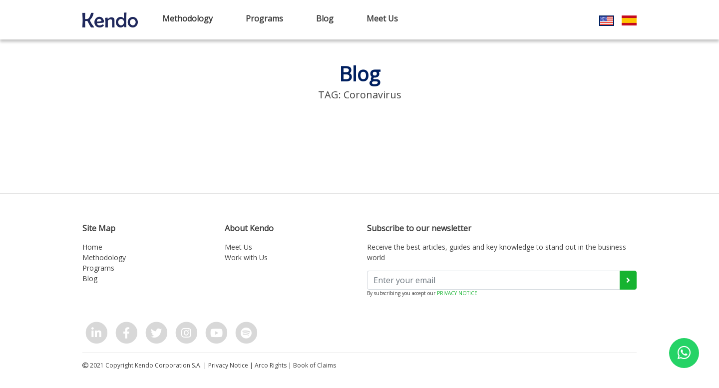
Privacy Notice (228, 365)
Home (92, 247)
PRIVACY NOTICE (457, 293)
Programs (264, 18)
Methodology (187, 18)
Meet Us (382, 18)
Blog (325, 18)
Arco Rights (271, 365)
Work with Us (246, 257)
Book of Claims (314, 365)
